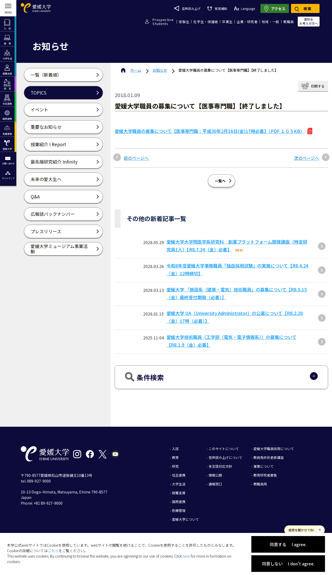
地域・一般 (270, 21)
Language (244, 8)
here (186, 556)
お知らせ (160, 70)
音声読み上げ (187, 8)
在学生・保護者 (205, 21)
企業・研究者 (247, 21)
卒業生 (227, 21)
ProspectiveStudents (163, 21)
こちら (53, 550)
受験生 (184, 21)
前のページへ (136, 158)
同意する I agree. (288, 544)
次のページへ (306, 158)
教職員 (288, 21)
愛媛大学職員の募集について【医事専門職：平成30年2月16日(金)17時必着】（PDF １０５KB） (210, 131)
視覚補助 (217, 8)
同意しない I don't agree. (288, 563)
